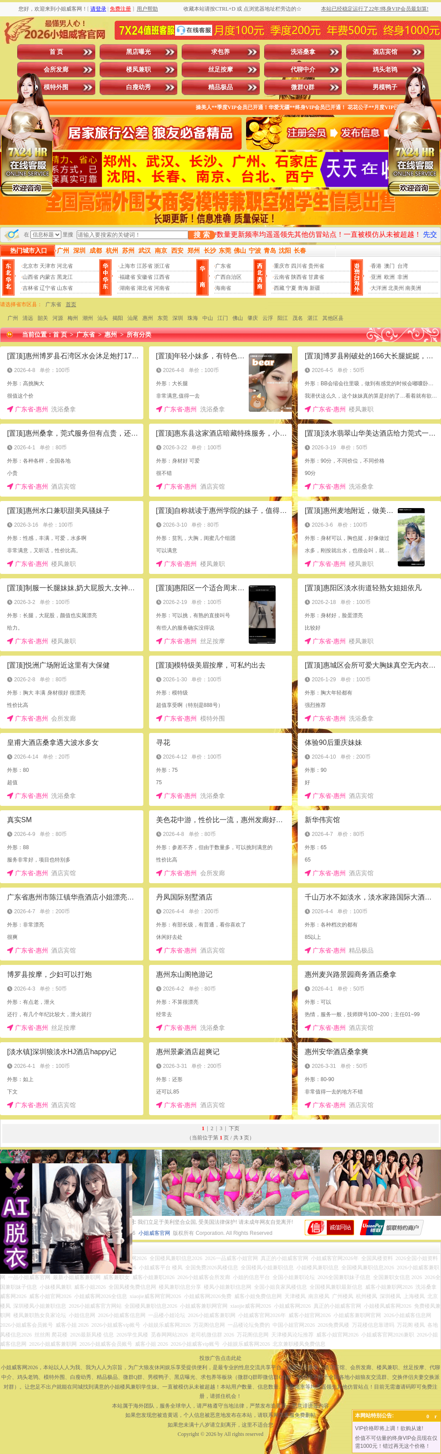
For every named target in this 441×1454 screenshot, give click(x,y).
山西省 (30, 277)
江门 (222, 318)
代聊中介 (303, 69)
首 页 (56, 52)
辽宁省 (48, 288)
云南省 (282, 277)
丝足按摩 (220, 69)
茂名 (297, 318)
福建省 (127, 277)
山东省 (65, 288)
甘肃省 (316, 277)
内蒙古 (48, 277)
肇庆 (252, 318)
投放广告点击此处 (220, 1358)
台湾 (402, 266)
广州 (12, 318)
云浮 (267, 318)
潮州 (87, 318)
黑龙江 (65, 277)
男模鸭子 (385, 87)
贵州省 (316, 266)
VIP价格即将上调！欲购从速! (389, 1428)
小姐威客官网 (154, 1233)
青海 (303, 288)
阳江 (282, 318)
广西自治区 (228, 277)
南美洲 (413, 288)
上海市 (127, 266)
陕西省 (299, 277)
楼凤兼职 (138, 69)
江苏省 (145, 266)
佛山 (237, 318)
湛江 (312, 318)
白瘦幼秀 (138, 87)
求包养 (220, 52)
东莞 (162, 318)
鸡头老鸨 (385, 69)
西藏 (279, 288)
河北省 (65, 266)
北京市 (30, 266)
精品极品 (220, 87)
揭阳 (117, 318)
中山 (207, 318)
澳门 (389, 266)
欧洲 (389, 277)
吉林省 (30, 288)
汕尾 (132, 318)
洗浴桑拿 (303, 52)
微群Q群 (302, 87)
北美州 (396, 288)
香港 (376, 266)
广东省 (223, 266)
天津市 (48, 266)
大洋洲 (379, 288)
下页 (234, 1128)
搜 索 (201, 235)
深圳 (177, 318)
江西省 (162, 277)
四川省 (299, 266)
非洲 (402, 277)
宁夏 (291, 288)
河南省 (162, 288)
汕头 (102, 318)
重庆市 (282, 266)
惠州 (147, 318)
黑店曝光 (138, 52)
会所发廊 (56, 69)
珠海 (192, 318)
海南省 (223, 288)
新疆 (315, 288)
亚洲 (376, 277)
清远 (27, 318)
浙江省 (162, 266)
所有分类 (139, 334)
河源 (57, 318)
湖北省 (145, 288)
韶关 (42, 318)
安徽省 (145, 277)
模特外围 (56, 87)
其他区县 (333, 318)
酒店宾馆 (385, 52)
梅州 (72, 318)
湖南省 (127, 288)
